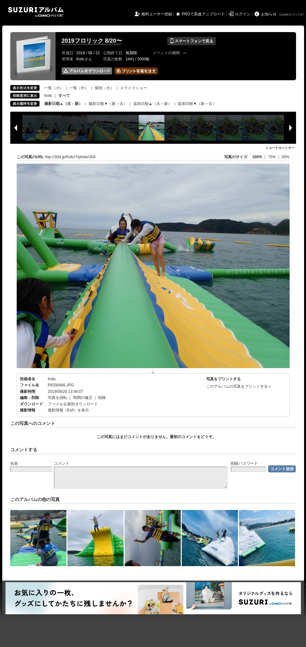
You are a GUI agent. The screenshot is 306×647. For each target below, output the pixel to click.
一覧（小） (54, 88)
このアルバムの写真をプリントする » (238, 386)
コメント (61, 463)
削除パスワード (244, 463)
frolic (48, 95)
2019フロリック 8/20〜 (92, 41)
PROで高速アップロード (203, 14)
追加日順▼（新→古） (197, 103)
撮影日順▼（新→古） (108, 103)
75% (272, 157)
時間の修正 (82, 397)
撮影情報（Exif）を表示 (68, 410)
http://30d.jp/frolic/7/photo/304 (70, 157)
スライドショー (133, 88)
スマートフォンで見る (191, 41)
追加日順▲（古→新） (152, 103)
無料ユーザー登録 (156, 14)
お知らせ (268, 14)
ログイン (242, 14)
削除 (102, 397)
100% (257, 157)
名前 (14, 463)
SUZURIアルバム (35, 12)
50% (285, 157)
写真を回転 (57, 397)
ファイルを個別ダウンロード (73, 404)
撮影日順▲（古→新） (63, 103)
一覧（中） (79, 88)
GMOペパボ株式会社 (292, 15)
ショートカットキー (280, 148)
